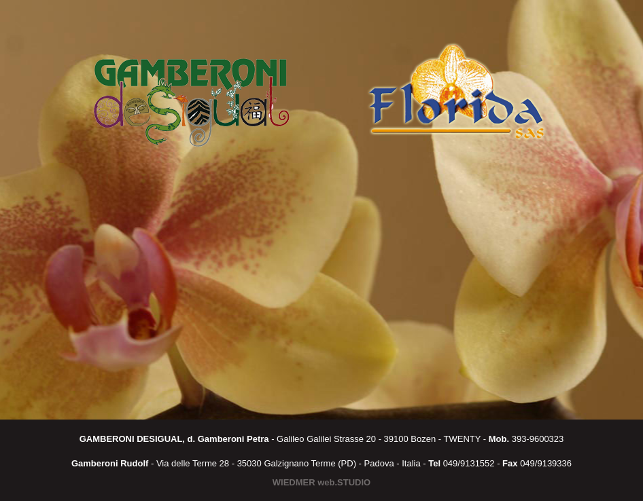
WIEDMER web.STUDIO (321, 482)
